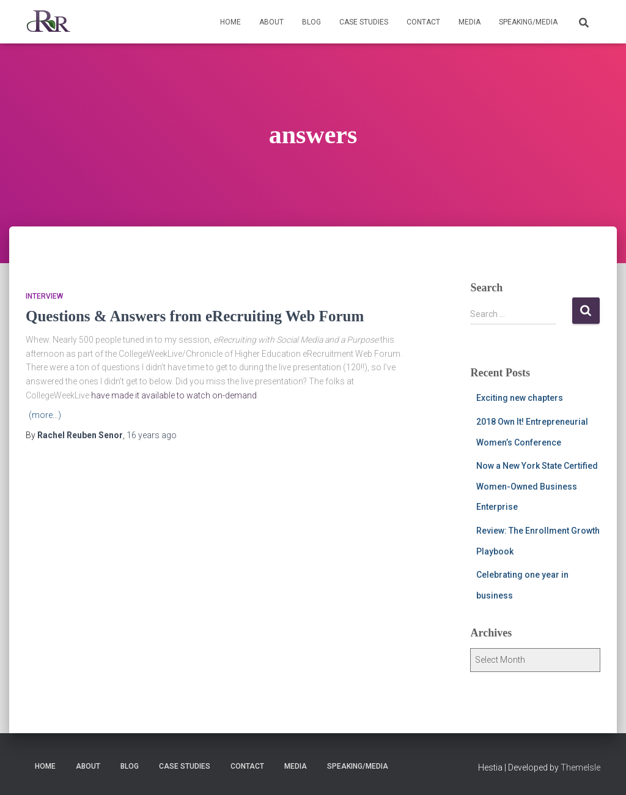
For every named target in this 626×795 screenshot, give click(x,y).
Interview (44, 296)
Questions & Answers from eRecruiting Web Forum (195, 316)
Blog (311, 22)
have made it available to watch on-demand (174, 395)
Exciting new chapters (519, 398)
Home (230, 22)
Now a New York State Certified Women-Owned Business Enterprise (537, 486)
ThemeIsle (580, 767)
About (271, 22)
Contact (423, 22)
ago (152, 435)
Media (469, 22)
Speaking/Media (528, 22)
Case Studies (363, 22)
